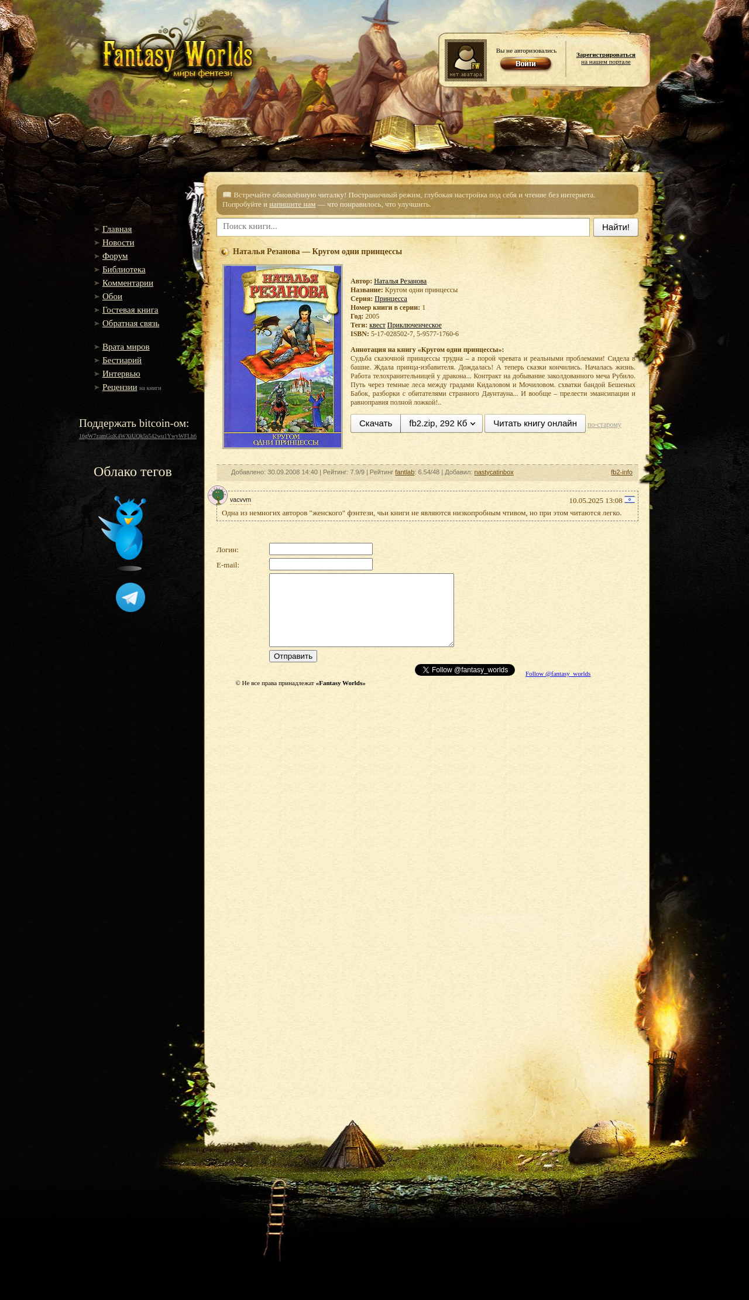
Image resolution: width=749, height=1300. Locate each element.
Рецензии (120, 387)
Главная (117, 229)
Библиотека (124, 269)
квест (377, 325)
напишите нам (292, 204)
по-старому (604, 424)
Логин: (228, 549)
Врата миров (126, 346)
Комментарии (127, 283)
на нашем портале (605, 58)
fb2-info (622, 471)
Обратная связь (130, 323)
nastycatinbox (494, 471)
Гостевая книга (130, 309)
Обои (112, 296)
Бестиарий (122, 360)
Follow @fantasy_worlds (557, 673)
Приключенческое (414, 325)
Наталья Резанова (400, 281)
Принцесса (390, 299)
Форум (115, 256)
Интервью (121, 373)
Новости (118, 242)
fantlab (404, 471)
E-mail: (228, 564)
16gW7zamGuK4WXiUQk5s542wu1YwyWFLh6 (138, 436)
